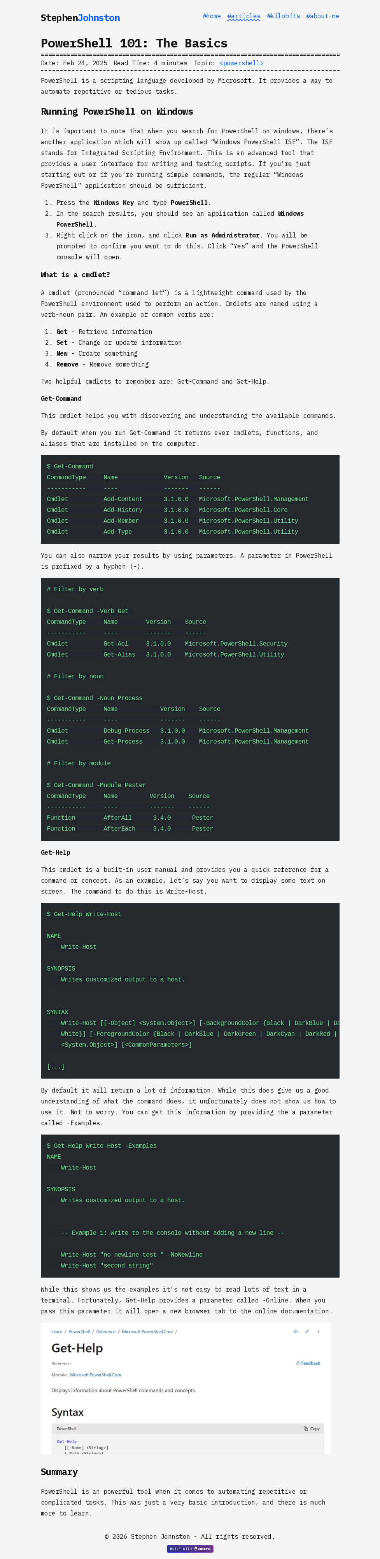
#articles (244, 16)
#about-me (323, 16)
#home (212, 16)
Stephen (80, 17)
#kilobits (283, 16)
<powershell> (241, 63)
